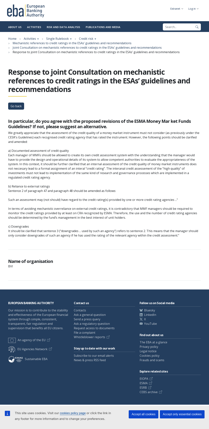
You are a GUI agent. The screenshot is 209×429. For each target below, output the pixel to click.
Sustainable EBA (27, 359)
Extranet (175, 8)
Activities (34, 27)
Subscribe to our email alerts (94, 356)
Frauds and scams (152, 360)
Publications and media (103, 27)
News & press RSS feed (90, 360)
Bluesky (149, 310)
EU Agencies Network (27, 349)
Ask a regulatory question (92, 324)
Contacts (80, 310)
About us (15, 27)
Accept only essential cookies (182, 414)
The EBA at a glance (153, 342)
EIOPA (144, 379)
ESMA (144, 383)
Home (12, 39)
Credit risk (86, 39)
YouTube (150, 324)
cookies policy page (73, 413)
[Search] (197, 26)
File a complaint (84, 333)
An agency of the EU (27, 340)
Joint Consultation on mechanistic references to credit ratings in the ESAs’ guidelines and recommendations (87, 48)
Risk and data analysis (63, 27)
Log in (192, 8)
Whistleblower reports (89, 337)
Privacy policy (149, 347)
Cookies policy (149, 356)
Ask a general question (90, 315)
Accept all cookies (143, 414)
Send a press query (87, 319)
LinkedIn (150, 315)
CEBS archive (149, 392)
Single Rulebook (57, 39)
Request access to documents (94, 328)
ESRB (143, 388)
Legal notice (148, 351)
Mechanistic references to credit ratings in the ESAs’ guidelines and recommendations (72, 43)
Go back (16, 106)
